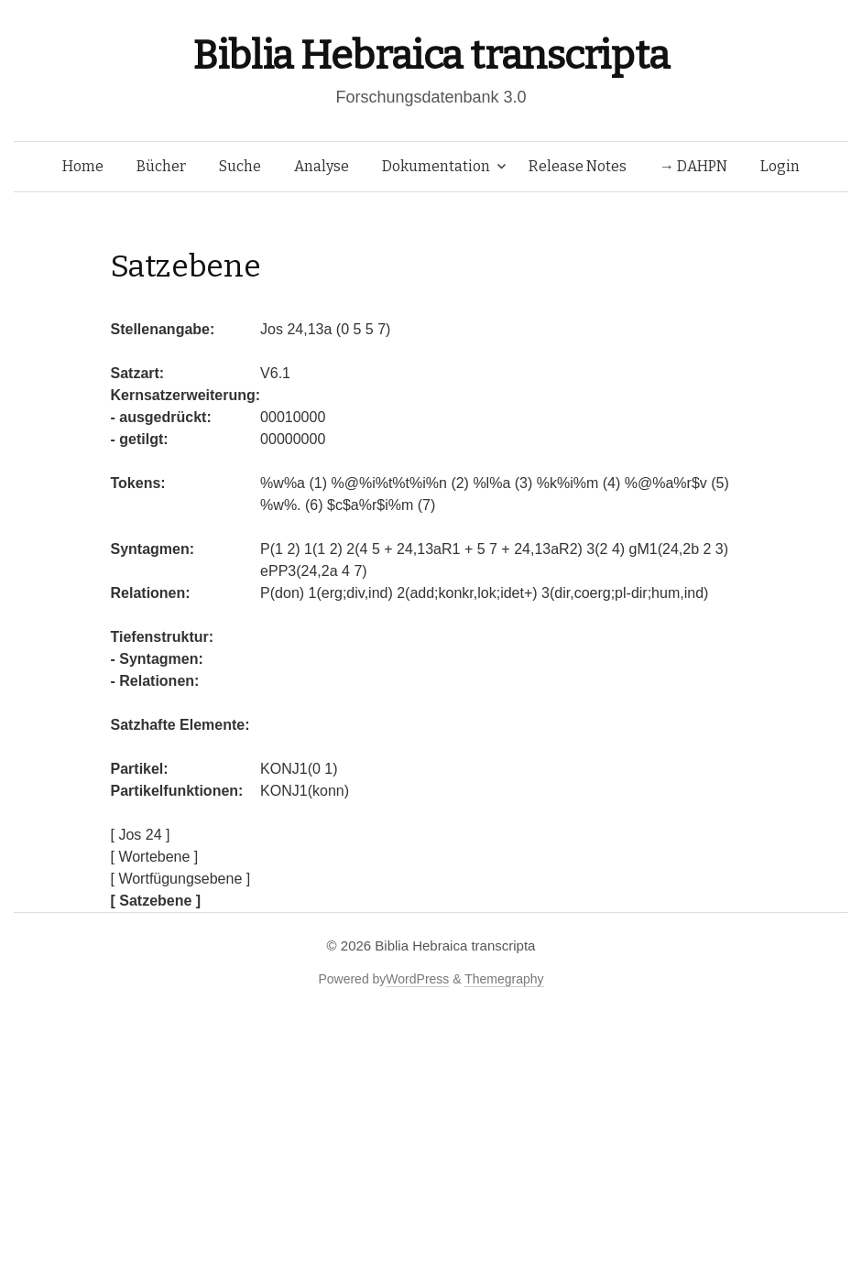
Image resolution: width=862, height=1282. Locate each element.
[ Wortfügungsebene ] (181, 878)
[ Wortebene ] (155, 856)
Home (83, 166)
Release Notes (578, 166)
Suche (240, 166)
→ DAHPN (693, 166)
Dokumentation (436, 166)
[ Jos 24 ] (140, 834)
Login (780, 166)
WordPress (417, 979)
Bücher (161, 166)
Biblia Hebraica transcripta (430, 55)
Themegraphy (503, 979)
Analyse (321, 166)
